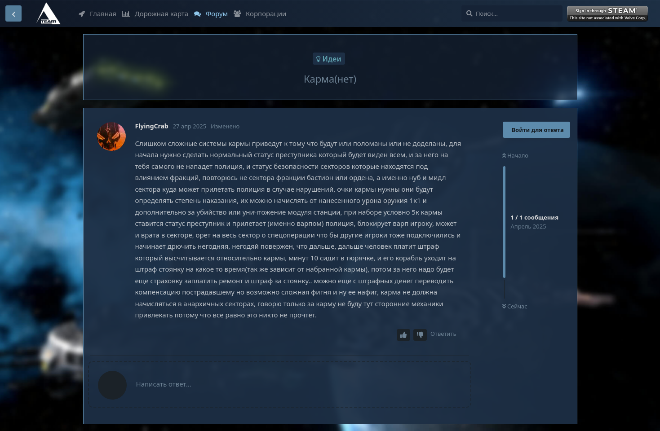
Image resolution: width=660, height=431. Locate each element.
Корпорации (260, 13)
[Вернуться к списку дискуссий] (13, 13)
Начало (515, 155)
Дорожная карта (155, 13)
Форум (211, 13)
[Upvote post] (403, 335)
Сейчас (514, 306)
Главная (97, 13)
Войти (608, 13)
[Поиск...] (512, 13)
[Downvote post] (420, 335)
